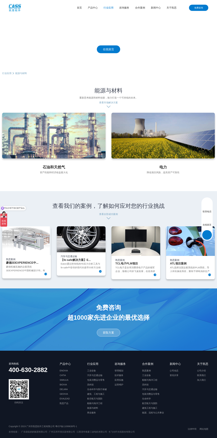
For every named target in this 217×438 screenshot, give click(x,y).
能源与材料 (92, 408)
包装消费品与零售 (96, 380)
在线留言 (108, 49)
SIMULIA (64, 380)
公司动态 (174, 370)
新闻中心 (156, 7)
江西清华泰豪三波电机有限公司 (92, 432)
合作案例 (140, 7)
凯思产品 (64, 403)
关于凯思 (172, 7)
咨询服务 (124, 7)
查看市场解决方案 (108, 102)
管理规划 (119, 370)
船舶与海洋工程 (94, 403)
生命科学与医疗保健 (97, 389)
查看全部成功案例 (108, 214)
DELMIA (64, 389)
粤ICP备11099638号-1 (66, 426)
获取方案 (108, 332)
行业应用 (108, 7)
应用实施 (119, 380)
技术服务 (119, 375)
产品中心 (93, 7)
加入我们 (201, 380)
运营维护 (119, 384)
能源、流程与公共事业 (153, 412)
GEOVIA (64, 394)
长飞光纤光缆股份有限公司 (122, 432)
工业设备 (91, 370)
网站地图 (204, 429)
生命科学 (146, 398)
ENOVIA (64, 370)
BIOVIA (63, 384)
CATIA (63, 375)
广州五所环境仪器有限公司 (62, 432)
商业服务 (91, 412)
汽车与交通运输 (94, 375)
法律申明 (192, 429)
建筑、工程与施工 (96, 394)
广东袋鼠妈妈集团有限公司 (34, 432)
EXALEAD (65, 398)
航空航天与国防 (94, 398)
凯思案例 (146, 370)
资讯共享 (174, 375)
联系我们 (201, 375)
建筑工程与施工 (149, 408)
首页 (79, 7)
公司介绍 (201, 370)
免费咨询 (198, 8)
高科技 (90, 384)
